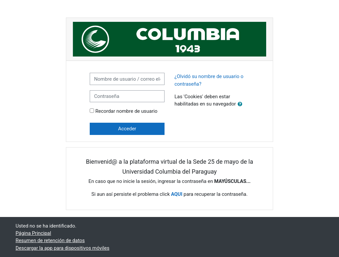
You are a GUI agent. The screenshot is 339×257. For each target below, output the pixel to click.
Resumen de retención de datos (50, 240)
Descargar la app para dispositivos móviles (62, 248)
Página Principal (33, 233)
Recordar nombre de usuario (126, 111)
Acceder (127, 129)
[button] (241, 104)
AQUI (176, 194)
